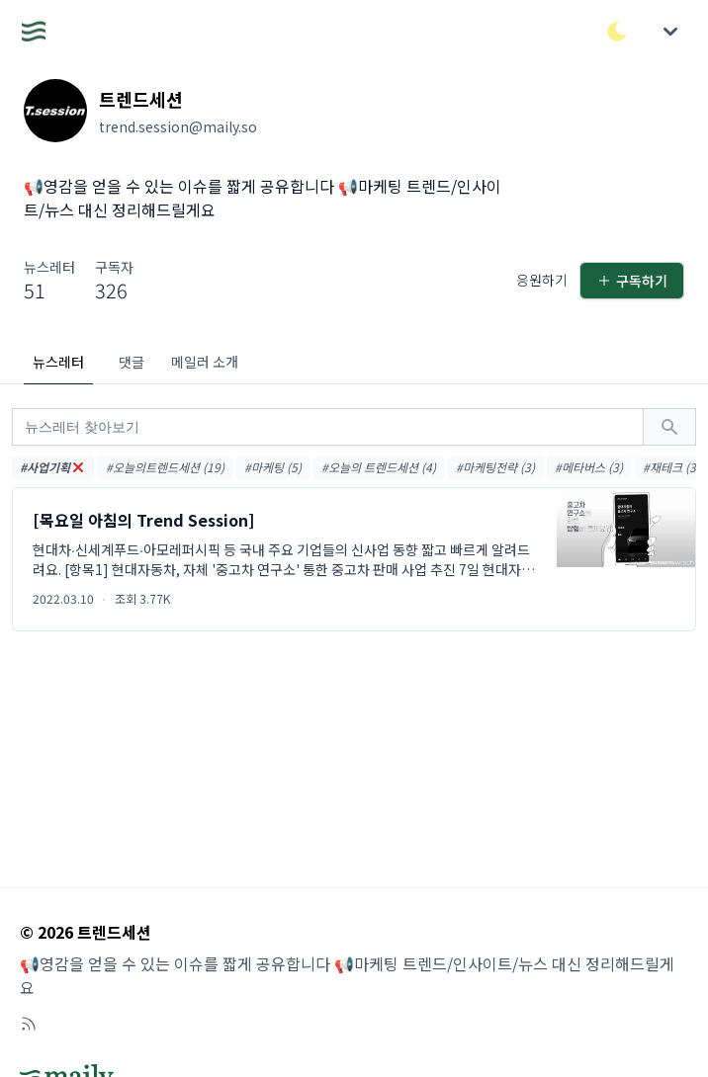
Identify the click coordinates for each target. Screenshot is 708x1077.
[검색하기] (669, 427)
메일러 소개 (204, 362)
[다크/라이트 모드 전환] (617, 31)
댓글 (131, 362)
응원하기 (542, 280)
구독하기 (631, 280)
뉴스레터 (58, 362)
